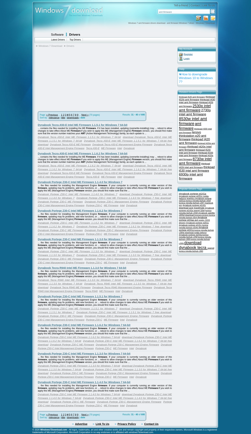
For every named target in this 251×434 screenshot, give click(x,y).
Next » (85, 114)
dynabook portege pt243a (190, 235)
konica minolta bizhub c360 (191, 251)
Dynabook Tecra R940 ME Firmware (70, 287)
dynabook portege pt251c (191, 196)
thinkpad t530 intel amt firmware (197, 168)
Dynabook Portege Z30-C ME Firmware (60, 201)
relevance (54, 117)
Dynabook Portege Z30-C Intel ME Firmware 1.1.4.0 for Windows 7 (80, 182)
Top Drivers (75, 39)
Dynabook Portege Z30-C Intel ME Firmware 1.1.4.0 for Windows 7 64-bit (84, 382)
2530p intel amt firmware (195, 108)
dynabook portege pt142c (194, 205)
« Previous (52, 114)
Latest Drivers (58, 39)
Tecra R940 (91, 291)
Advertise (81, 423)
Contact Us (151, 423)
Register (188, 54)
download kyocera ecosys (197, 215)
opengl (210, 248)
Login (187, 58)
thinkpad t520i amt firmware (197, 98)
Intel (119, 148)
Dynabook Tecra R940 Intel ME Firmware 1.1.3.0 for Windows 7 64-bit (82, 267)
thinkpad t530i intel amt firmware (196, 154)
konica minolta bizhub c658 (198, 201)
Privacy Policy (127, 423)
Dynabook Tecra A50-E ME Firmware (70, 144)
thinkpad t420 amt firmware (194, 141)
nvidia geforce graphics (194, 197)
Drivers (74, 34)
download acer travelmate (192, 208)
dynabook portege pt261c (197, 223)
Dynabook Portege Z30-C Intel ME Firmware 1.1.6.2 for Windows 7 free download (124, 226)
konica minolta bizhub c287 (192, 203)
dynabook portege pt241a (193, 228)
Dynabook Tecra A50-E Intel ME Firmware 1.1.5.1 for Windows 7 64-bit (82, 124)
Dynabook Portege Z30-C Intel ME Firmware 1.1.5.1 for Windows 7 (80, 296)
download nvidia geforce (196, 232)
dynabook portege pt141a (192, 193)
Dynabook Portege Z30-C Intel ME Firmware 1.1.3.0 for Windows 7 (80, 239)
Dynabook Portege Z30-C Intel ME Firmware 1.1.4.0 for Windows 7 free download (124, 198)
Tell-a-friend (181, 5)
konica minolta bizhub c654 (197, 216)
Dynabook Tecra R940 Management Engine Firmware (122, 287)
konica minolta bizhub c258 (193, 236)
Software (57, 34)
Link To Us (208, 5)
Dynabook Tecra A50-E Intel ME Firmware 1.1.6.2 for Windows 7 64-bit (82, 153)
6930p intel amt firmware (191, 176)
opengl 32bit (199, 210)
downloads (73, 117)
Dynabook (129, 148)
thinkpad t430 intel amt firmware (197, 101)
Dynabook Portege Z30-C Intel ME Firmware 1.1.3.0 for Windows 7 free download (124, 255)
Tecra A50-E (92, 148)
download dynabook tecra (193, 245)
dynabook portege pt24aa (193, 218)
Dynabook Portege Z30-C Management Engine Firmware (117, 201)
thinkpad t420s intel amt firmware (195, 148)
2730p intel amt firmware (195, 112)
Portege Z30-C (94, 205)
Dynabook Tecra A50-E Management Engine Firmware (122, 144)
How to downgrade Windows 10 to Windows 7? (196, 78)
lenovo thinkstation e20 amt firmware (192, 135)
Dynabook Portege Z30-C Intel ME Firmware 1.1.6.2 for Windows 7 (80, 210)
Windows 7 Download (50, 46)
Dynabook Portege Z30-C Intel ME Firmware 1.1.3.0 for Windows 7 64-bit (84, 353)
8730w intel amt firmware (195, 161)
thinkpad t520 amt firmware (192, 97)
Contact (195, 5)
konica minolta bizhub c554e (193, 226)
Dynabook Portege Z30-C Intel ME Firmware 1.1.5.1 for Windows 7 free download (124, 312)
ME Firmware (108, 148)
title (63, 117)
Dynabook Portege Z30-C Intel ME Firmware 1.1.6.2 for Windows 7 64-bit (84, 325)
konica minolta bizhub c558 (195, 211)
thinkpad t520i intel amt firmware (195, 151)
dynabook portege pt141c (190, 225)
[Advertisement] (67, 78)
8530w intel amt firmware (193, 121)
